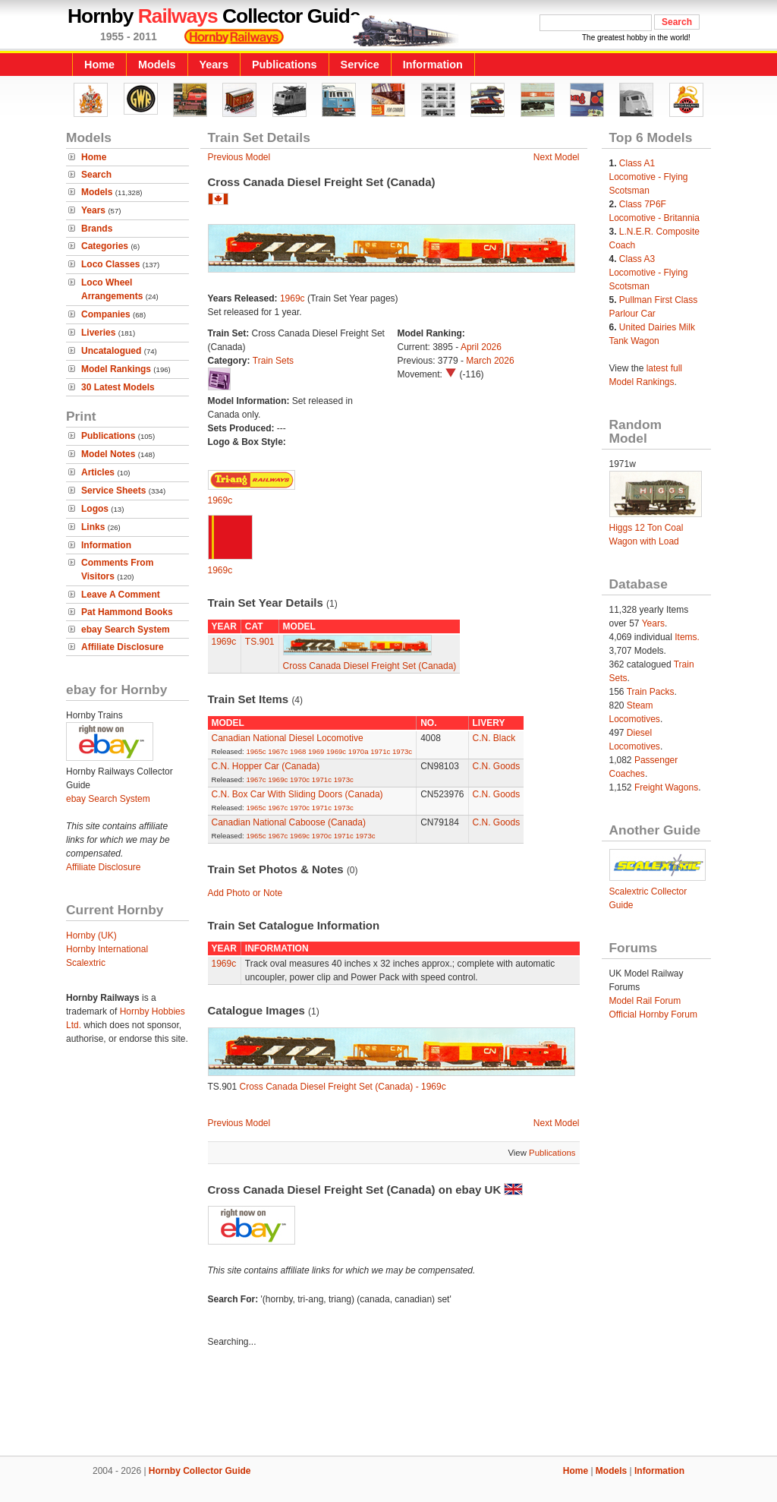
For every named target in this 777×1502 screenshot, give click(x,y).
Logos (95, 508)
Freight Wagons (666, 787)
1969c (292, 298)
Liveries (98, 332)
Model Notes (108, 454)
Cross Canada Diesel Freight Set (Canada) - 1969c (343, 1086)
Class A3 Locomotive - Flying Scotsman (648, 273)
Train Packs (651, 691)
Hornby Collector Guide (200, 1471)
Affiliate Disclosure (122, 647)
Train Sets (273, 360)
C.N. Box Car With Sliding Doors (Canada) (297, 794)
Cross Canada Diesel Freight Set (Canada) (370, 666)
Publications (284, 64)
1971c (380, 751)
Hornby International (107, 949)
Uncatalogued (111, 351)
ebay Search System (125, 629)
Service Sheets (113, 490)
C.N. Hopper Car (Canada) (266, 766)
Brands (96, 228)
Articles (98, 472)
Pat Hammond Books (127, 612)
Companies (106, 314)
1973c (402, 751)
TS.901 (260, 641)
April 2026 (481, 347)
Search (96, 174)
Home (99, 64)
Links (93, 527)
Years (214, 64)
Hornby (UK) (91, 935)
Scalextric (85, 963)
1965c (256, 751)
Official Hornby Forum (653, 1014)
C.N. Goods (497, 766)
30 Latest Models (118, 387)
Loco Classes (110, 264)
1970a (358, 751)
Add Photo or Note (245, 893)
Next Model (556, 157)
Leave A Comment (120, 594)
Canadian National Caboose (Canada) (289, 822)
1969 (316, 751)
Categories (104, 246)
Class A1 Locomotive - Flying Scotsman (648, 177)
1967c (278, 751)
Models (157, 64)
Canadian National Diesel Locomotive (287, 738)
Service (360, 64)
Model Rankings (116, 369)
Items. (687, 637)
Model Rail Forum (645, 1001)
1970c (300, 779)
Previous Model (239, 157)
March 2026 (490, 360)
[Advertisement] (388, 1404)
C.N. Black (494, 738)
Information (433, 64)
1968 (298, 751)
